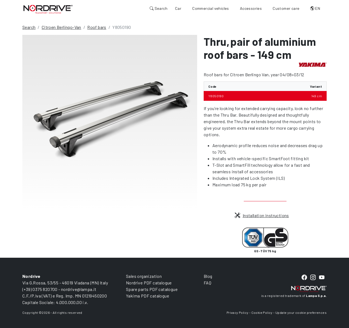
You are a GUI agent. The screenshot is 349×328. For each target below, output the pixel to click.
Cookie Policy (262, 312)
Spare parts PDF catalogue (151, 289)
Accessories (251, 8)
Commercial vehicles (210, 8)
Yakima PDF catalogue (147, 295)
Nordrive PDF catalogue (149, 282)
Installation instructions (262, 215)
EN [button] (315, 8)
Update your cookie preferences (301, 312)
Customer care (286, 8)
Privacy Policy (238, 312)
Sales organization (144, 276)
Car (178, 8)
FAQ (207, 282)
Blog (208, 276)
